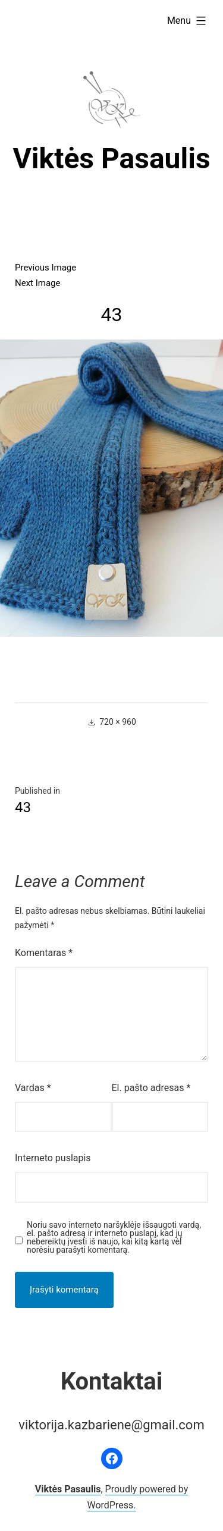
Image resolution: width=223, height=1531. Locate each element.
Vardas (33, 1087)
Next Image (38, 283)
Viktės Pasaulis (111, 158)
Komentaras (44, 952)
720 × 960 (117, 722)
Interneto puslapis (53, 1158)
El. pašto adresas (151, 1087)
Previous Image (45, 267)
